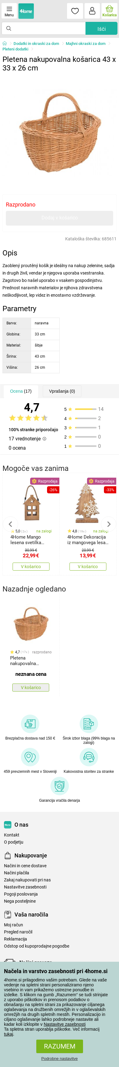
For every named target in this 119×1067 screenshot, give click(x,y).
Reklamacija (15, 939)
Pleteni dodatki (15, 49)
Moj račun (13, 925)
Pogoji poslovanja (21, 894)
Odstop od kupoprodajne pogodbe (36, 946)
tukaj (8, 1034)
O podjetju (13, 842)
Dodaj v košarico (60, 218)
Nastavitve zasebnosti (64, 1024)
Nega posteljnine (20, 901)
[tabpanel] (59, 132)
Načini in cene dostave (25, 866)
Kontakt (11, 835)
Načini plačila (16, 873)
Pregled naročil (18, 932)
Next (108, 524)
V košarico (31, 566)
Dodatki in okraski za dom (36, 43)
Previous (10, 524)
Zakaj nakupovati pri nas (27, 880)
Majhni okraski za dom (85, 43)
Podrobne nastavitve (59, 1058)
